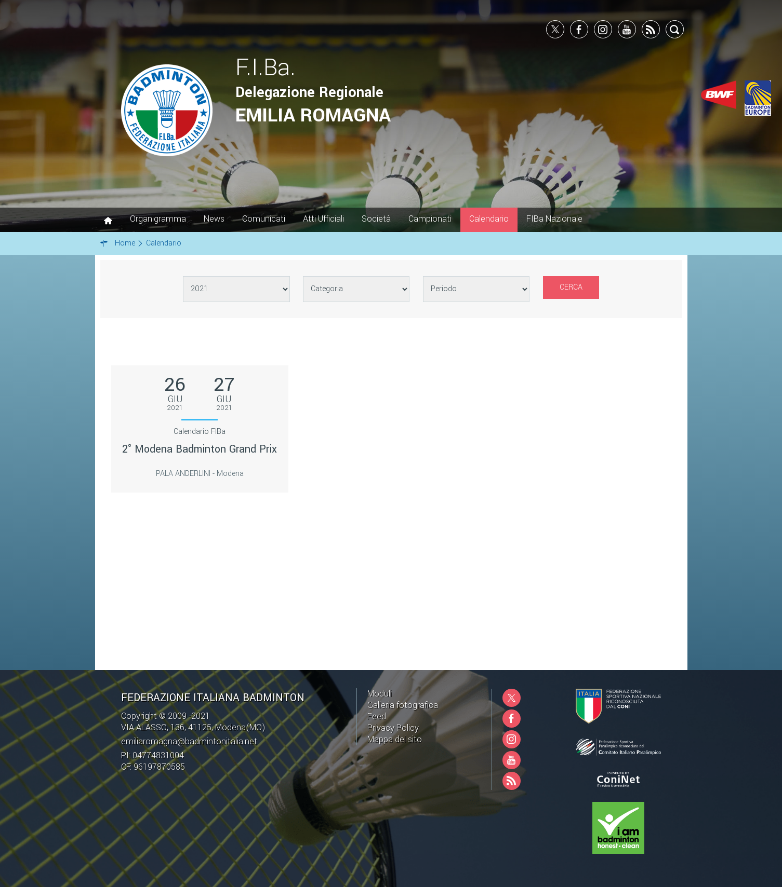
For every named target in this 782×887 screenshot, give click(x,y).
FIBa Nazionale (554, 219)
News (214, 219)
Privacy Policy (393, 728)
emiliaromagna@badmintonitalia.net (189, 741)
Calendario (489, 219)
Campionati (430, 219)
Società (376, 219)
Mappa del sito (394, 739)
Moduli (379, 694)
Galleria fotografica (402, 705)
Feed (376, 716)
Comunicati (263, 219)
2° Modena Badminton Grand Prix (199, 449)
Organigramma (158, 219)
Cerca (571, 287)
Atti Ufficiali (323, 219)
